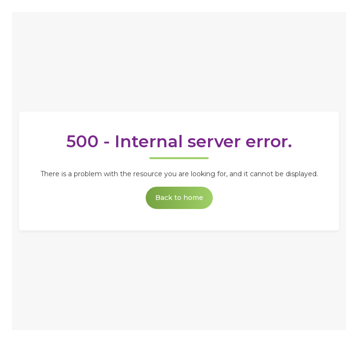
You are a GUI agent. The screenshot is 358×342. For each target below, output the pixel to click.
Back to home (179, 197)
